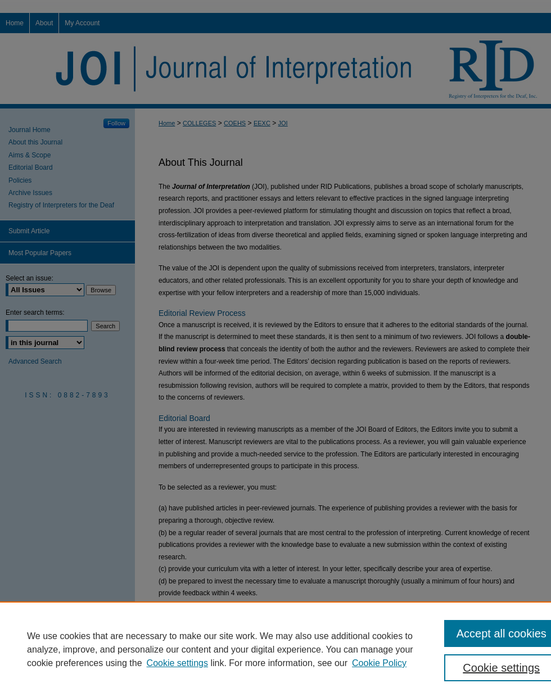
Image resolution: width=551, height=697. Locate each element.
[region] (275, 649)
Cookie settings (177, 663)
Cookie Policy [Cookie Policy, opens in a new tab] (379, 663)
